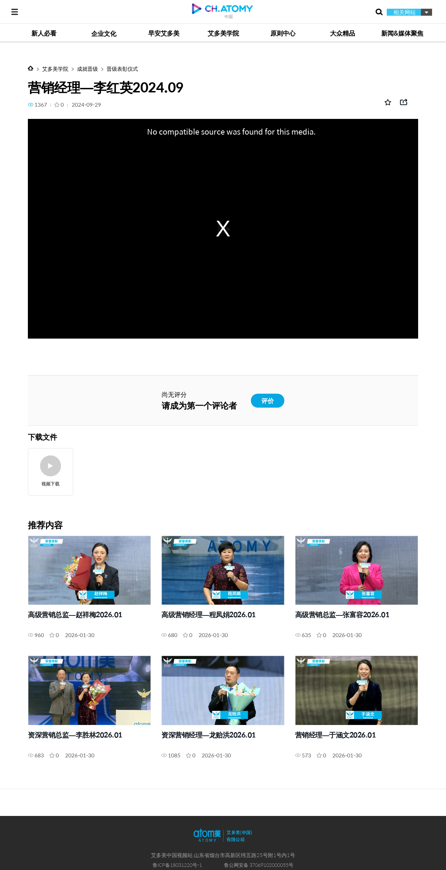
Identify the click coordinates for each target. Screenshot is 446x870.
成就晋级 (87, 69)
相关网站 (404, 12)
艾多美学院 (55, 69)
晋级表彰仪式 (122, 69)
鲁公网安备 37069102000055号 (258, 865)
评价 (267, 400)
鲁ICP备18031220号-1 (177, 865)
